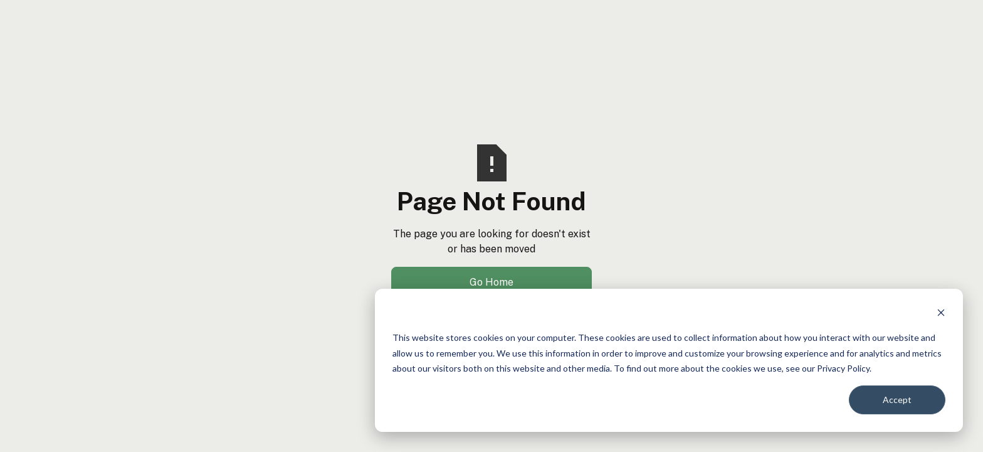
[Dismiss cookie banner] (941, 314)
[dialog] (669, 360)
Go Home (491, 282)
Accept (897, 399)
